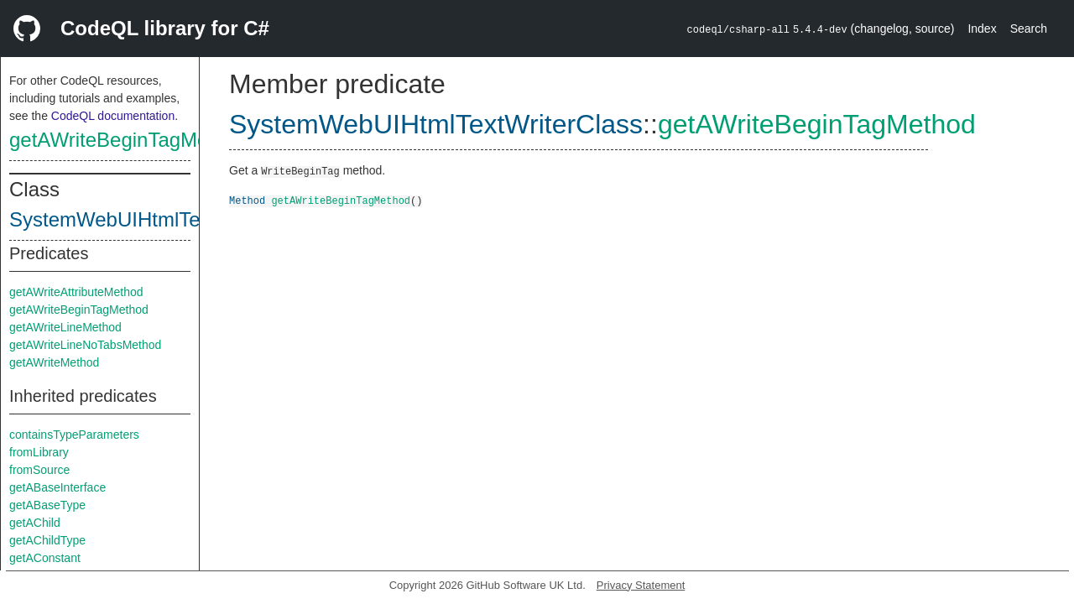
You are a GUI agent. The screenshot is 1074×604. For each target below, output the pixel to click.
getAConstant (45, 558)
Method (247, 200)
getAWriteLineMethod (65, 327)
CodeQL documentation (113, 115)
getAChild (34, 522)
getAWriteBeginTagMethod (128, 139)
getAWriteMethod (54, 362)
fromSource (39, 469)
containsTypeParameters (74, 434)
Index (981, 28)
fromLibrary (39, 452)
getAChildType (47, 540)
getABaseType (47, 505)
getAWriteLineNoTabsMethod (85, 344)
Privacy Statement (641, 585)
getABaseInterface (57, 487)
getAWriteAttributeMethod (76, 292)
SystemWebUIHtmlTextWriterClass (164, 219)
